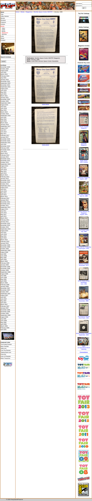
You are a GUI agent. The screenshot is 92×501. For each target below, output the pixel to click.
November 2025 (5, 67)
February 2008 (5, 284)
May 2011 (3, 214)
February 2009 (5, 263)
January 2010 (5, 243)
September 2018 (5, 115)
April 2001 (4, 329)
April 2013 (4, 173)
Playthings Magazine (84, 177)
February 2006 (5, 328)
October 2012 (5, 184)
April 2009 (4, 259)
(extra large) (45, 104)
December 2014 (5, 149)
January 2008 (5, 286)
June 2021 (4, 90)
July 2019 (3, 106)
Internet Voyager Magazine (84, 127)
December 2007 (5, 288)
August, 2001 (84, 214)
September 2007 (5, 293)
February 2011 (5, 220)
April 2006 (4, 324)
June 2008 (4, 277)
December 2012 (5, 180)
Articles (3, 24)
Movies (3, 18)
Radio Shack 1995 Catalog (84, 161)
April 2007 (4, 302)
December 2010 (5, 223)
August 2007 (4, 295)
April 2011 (4, 216)
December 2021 (5, 85)
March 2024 (4, 74)
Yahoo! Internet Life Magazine (83, 212)
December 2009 (5, 245)
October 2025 (5, 69)
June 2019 (4, 108)
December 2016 (5, 139)
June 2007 (4, 299)
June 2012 (4, 191)
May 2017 (3, 133)
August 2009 (4, 252)
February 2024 (5, 76)
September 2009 (5, 250)
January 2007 (5, 308)
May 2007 (3, 301)
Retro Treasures (5, 358)
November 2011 (5, 203)
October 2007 (5, 292)
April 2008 (4, 281)
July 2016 (3, 144)
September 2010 (5, 229)
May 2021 (3, 92)
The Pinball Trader (83, 230)
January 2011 (5, 221)
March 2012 (4, 196)
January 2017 (5, 137)
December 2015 (5, 146)
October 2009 (5, 248)
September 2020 (5, 103)
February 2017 (5, 135)
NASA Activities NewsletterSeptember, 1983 (83, 334)
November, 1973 (84, 265)
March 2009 (4, 261)
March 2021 (4, 96)
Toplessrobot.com (6, 352)
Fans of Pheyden (6, 356)
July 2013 (3, 167)
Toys (2, 14)
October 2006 (5, 313)
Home (17, 12)
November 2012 (5, 182)
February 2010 (5, 241)
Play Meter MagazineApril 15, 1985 (84, 195)
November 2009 (5, 247)
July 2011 (3, 211)
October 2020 (5, 101)
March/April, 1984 (84, 318)
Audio (3, 29)
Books (3, 31)
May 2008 (3, 279)
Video (3, 28)
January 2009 (5, 265)
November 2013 (5, 160)
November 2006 (5, 311)
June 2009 (4, 256)
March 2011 (4, 218)
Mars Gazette (5, 346)
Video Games (5, 16)
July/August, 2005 (84, 248)
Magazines (29, 12)
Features (3, 22)
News (2, 12)
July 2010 (3, 232)
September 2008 (5, 272)
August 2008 (4, 274)
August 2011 (4, 209)
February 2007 (5, 306)
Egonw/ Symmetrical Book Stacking (84, 347)
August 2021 (4, 88)
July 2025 (3, 72)
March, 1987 (83, 179)
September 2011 (5, 207)
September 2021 (5, 87)
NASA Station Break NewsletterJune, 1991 (84, 282)
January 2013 (5, 178)
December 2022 (5, 81)
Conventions (84, 352)
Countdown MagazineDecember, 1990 (83, 300)
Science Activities (84, 264)
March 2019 (4, 112)
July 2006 (3, 319)
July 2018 (3, 117)
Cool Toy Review (6, 350)
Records (4, 34)
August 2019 (4, 105)
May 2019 (3, 110)
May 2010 (3, 236)
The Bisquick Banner (84, 316)
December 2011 (5, 202)
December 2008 (5, 266)
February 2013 (5, 176)
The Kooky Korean (6, 344)
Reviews (3, 20)
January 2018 (5, 124)
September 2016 (5, 142)
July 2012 (3, 189)
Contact (3, 40)
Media (22, 12)
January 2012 (5, 200)
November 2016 (5, 140)
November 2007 (5, 290)
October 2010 (5, 227)
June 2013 (4, 169)
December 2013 (5, 158)
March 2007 (4, 304)
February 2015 (5, 148)
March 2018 (4, 123)
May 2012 (3, 193)
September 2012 (5, 185)
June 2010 (4, 234)
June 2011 (4, 212)
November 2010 (5, 225)
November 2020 (5, 99)
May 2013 (3, 171)
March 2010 (4, 239)
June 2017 (4, 131)
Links (2, 36)
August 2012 (4, 187)
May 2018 (3, 119)
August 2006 (4, 317)
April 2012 (4, 194)
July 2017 (3, 130)
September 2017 (5, 126)
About (2, 38)
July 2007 (3, 297)
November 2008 (5, 268)
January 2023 (5, 79)
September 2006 (5, 315)
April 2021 (4, 94)
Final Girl (3, 354)
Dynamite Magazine (84, 144)
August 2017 (4, 128)
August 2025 (4, 70)
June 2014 (4, 151)
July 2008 (3, 275)
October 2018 (5, 114)
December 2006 (5, 310)
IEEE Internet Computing (84, 247)
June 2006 (4, 320)
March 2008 (4, 283)
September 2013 (5, 164)
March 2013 (4, 175)
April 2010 (4, 238)
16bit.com (3, 348)
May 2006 (3, 322)
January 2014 (5, 157)
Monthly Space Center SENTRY (43, 12)
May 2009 (3, 257)
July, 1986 (84, 231)
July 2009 (3, 254)
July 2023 (3, 78)
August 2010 (4, 230)
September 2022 (5, 83)
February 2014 (5, 155)
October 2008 (5, 270)
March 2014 (4, 153)
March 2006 (4, 326)
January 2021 (5, 97)
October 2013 (5, 162)
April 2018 (4, 121)
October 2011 (5, 205)
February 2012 (5, 198)
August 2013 (4, 166)
